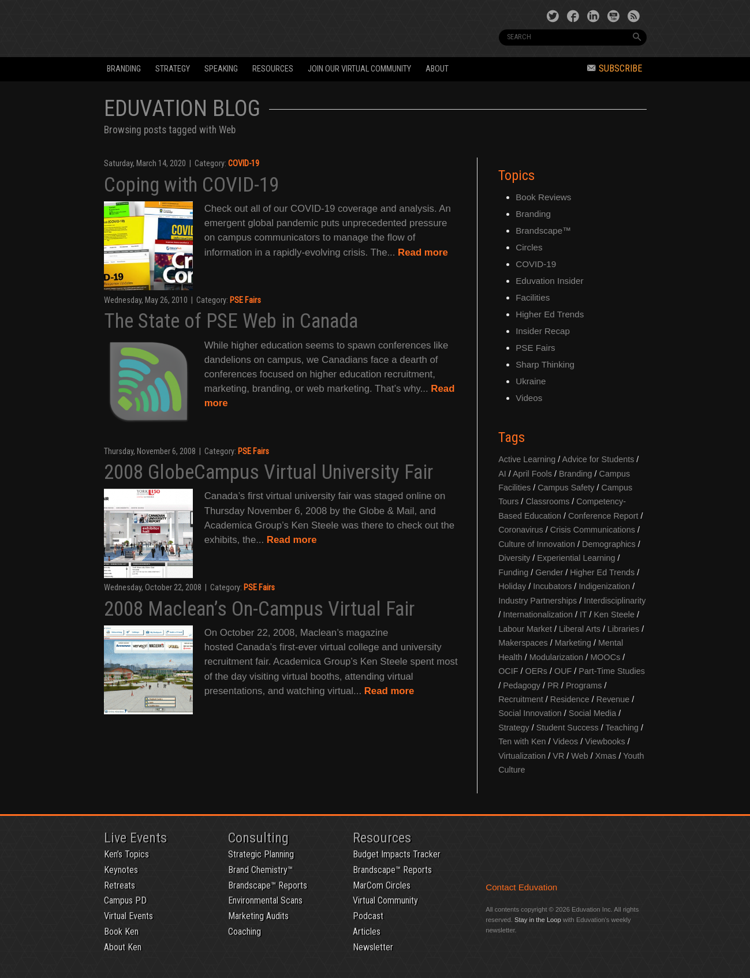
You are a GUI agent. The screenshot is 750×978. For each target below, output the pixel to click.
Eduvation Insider (549, 281)
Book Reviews (543, 197)
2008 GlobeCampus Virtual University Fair (268, 472)
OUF (563, 671)
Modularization (556, 657)
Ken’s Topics (126, 854)
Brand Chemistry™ (260, 869)
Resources (272, 69)
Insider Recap (543, 331)
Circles (529, 247)
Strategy (172, 69)
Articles (366, 931)
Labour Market (525, 629)
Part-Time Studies (612, 671)
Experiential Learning (576, 558)
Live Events (135, 838)
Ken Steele (614, 614)
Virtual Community (385, 900)
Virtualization (522, 755)
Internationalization (538, 614)
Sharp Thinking (545, 364)
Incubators (552, 586)
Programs (584, 685)
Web (579, 755)
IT (583, 614)
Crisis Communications (592, 529)
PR (553, 685)
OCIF (508, 671)
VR (558, 755)
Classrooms (547, 501)
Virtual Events (128, 915)
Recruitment (520, 699)
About (437, 69)
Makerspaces (523, 642)
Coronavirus (520, 529)
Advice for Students (598, 459)
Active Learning (526, 459)
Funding (513, 572)
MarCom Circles (382, 885)
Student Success (567, 727)
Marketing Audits (258, 915)
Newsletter (373, 947)
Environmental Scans (265, 900)
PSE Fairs (245, 300)
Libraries (623, 629)
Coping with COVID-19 (191, 185)
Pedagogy (521, 685)
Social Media (592, 713)
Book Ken (121, 931)
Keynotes (121, 869)
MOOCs (605, 657)
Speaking (221, 69)
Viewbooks (605, 741)
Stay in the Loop (537, 919)
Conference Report (603, 515)
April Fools (532, 473)
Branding (124, 69)
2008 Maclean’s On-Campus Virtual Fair (259, 609)
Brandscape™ (543, 230)
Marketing (573, 642)
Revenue (613, 699)
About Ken (122, 947)
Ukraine (531, 381)
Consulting (258, 838)
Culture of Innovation (536, 544)
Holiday (512, 586)
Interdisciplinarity (614, 600)
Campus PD (125, 900)
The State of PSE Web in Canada (231, 321)
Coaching (244, 931)
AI (502, 473)
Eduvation (209, 27)
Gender (549, 572)
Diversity (514, 558)
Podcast (368, 915)
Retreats (119, 885)
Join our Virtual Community (359, 69)
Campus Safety (566, 487)
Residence (569, 699)
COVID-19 (243, 163)
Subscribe (614, 68)
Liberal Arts (579, 629)
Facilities (533, 297)
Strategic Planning (261, 854)
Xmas (606, 755)
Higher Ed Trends (550, 314)
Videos (529, 398)
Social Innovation (530, 713)
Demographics (609, 544)
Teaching (622, 727)
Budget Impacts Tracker (397, 854)
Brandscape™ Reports (267, 885)
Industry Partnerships (537, 600)
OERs (536, 671)
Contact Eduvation (521, 887)
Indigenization (604, 586)
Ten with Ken (522, 741)
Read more (423, 252)
